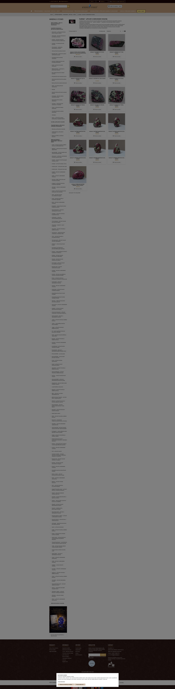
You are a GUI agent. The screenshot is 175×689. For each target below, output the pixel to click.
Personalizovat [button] (79, 684)
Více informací (61, 681)
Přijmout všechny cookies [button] (66, 684)
